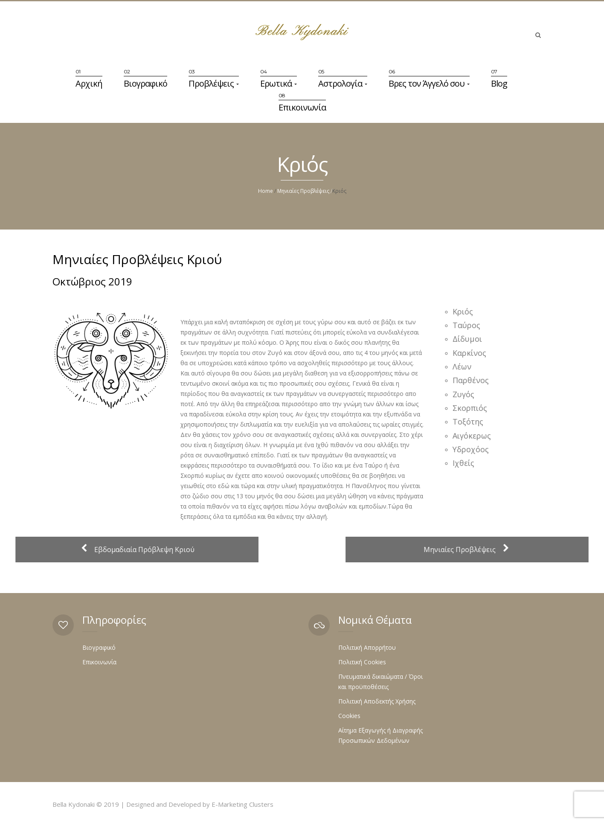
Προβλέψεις (214, 83)
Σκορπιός (472, 408)
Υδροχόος (473, 449)
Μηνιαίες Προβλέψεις (303, 191)
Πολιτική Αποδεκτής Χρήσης (376, 701)
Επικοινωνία (302, 107)
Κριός (465, 311)
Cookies (349, 716)
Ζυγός (465, 394)
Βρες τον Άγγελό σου (429, 83)
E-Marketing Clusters (242, 804)
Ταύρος (468, 325)
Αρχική (89, 83)
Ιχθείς (465, 463)
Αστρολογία (342, 83)
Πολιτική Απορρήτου (367, 647)
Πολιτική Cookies (362, 662)
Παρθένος (473, 380)
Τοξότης (470, 421)
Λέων (464, 366)
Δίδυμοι (469, 339)
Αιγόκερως (474, 435)
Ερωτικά (278, 83)
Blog (499, 83)
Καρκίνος (471, 353)
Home (265, 191)
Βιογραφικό (145, 83)
